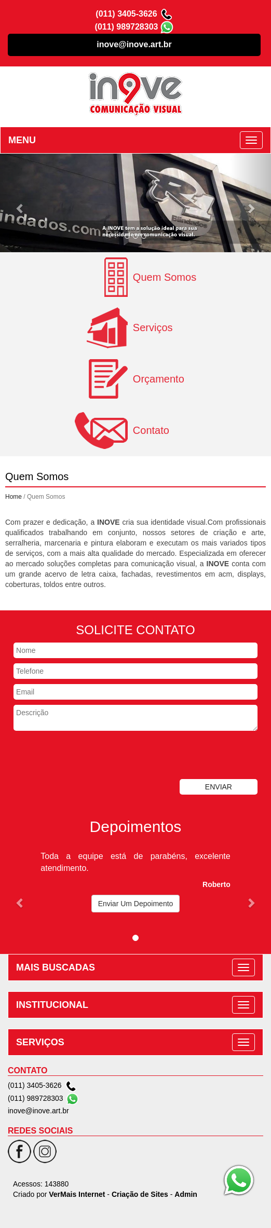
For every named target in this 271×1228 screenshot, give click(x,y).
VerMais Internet (77, 1194)
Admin (185, 1194)
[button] (20, 203)
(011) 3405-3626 (126, 13)
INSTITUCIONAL (52, 1005)
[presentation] (79, 756)
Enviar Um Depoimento (135, 903)
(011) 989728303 (126, 26)
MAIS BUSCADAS (55, 967)
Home (13, 496)
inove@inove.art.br (134, 44)
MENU (22, 140)
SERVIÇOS (40, 1042)
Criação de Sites (140, 1194)
